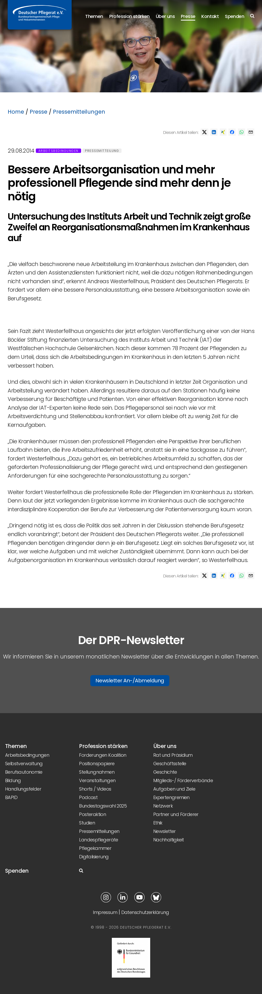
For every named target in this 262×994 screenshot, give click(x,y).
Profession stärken (129, 16)
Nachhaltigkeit (168, 839)
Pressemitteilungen (79, 111)
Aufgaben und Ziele (174, 789)
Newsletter (164, 831)
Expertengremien (171, 797)
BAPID (11, 797)
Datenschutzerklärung (145, 912)
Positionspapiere (96, 763)
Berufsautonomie (23, 772)
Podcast (88, 797)
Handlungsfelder (23, 789)
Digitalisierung (93, 856)
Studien (87, 823)
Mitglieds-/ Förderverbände (183, 780)
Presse (188, 16)
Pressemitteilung (102, 151)
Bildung (13, 780)
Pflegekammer (95, 848)
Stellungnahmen (96, 772)
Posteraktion (92, 814)
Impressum (105, 912)
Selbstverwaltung (23, 763)
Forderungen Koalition (102, 755)
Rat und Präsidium (173, 755)
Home (16, 111)
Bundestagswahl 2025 (103, 806)
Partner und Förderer (176, 814)
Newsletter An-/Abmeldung (129, 680)
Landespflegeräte (98, 839)
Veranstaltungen (97, 780)
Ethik (157, 823)
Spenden (234, 16)
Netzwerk (163, 806)
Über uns (165, 16)
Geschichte (165, 772)
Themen (94, 16)
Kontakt (210, 16)
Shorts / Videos (95, 789)
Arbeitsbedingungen (58, 151)
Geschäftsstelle (169, 763)
